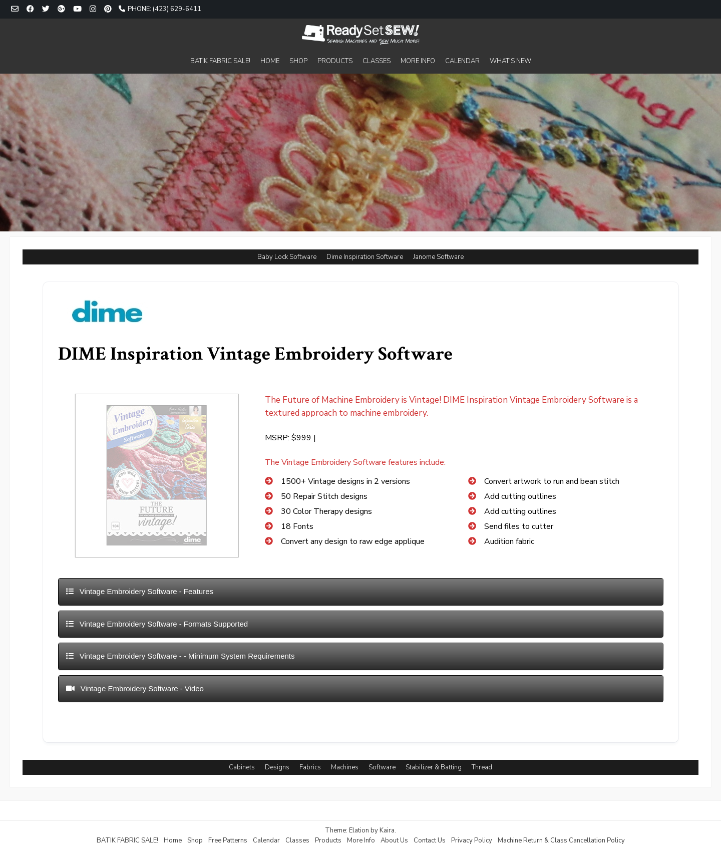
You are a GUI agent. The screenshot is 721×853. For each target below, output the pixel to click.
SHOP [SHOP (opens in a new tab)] (298, 61)
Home (173, 840)
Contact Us (430, 840)
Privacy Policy (471, 840)
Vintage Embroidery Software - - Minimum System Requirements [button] (180, 656)
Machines (344, 767)
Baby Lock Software (286, 256)
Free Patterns (227, 840)
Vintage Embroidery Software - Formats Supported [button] (157, 624)
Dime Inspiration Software (364, 256)
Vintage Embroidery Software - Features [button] (140, 591)
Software (382, 767)
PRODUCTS (334, 61)
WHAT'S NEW (510, 61)
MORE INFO (418, 61)
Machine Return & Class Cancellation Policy (561, 840)
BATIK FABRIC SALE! (220, 61)
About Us (394, 840)
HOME (269, 61)
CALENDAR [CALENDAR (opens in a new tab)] (462, 61)
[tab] (361, 592)
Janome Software (438, 256)
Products (328, 840)
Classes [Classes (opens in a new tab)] (297, 840)
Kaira (387, 830)
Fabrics (310, 767)
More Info (361, 840)
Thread (482, 767)
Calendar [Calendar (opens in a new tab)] (266, 840)
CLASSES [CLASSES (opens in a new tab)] (377, 61)
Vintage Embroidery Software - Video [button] (135, 688)
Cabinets (242, 767)
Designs (277, 767)
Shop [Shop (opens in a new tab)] (195, 840)
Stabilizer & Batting (434, 767)
